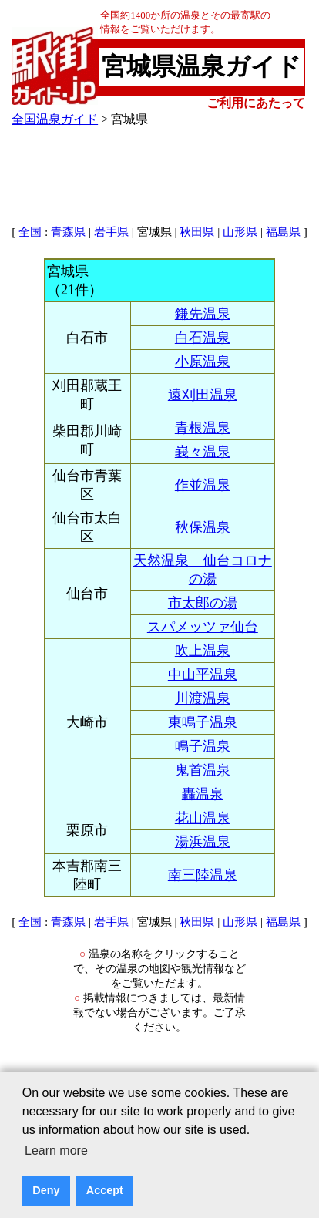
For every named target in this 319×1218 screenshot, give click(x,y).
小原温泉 (202, 361)
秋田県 (197, 232)
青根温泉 (202, 428)
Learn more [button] (56, 1150)
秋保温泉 (202, 527)
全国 (30, 232)
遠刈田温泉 (202, 394)
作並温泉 (202, 485)
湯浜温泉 (202, 842)
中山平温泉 (202, 674)
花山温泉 (202, 818)
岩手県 (111, 232)
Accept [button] (104, 1190)
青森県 (68, 232)
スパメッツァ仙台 (202, 626)
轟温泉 (202, 794)
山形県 (240, 232)
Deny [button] (45, 1190)
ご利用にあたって (256, 102)
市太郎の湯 (202, 603)
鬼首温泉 (202, 770)
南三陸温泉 (202, 875)
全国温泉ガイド (55, 119)
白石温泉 (202, 337)
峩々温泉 (202, 451)
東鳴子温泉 (202, 722)
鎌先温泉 (202, 313)
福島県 (283, 232)
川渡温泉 (202, 698)
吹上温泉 (202, 650)
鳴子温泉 (202, 746)
